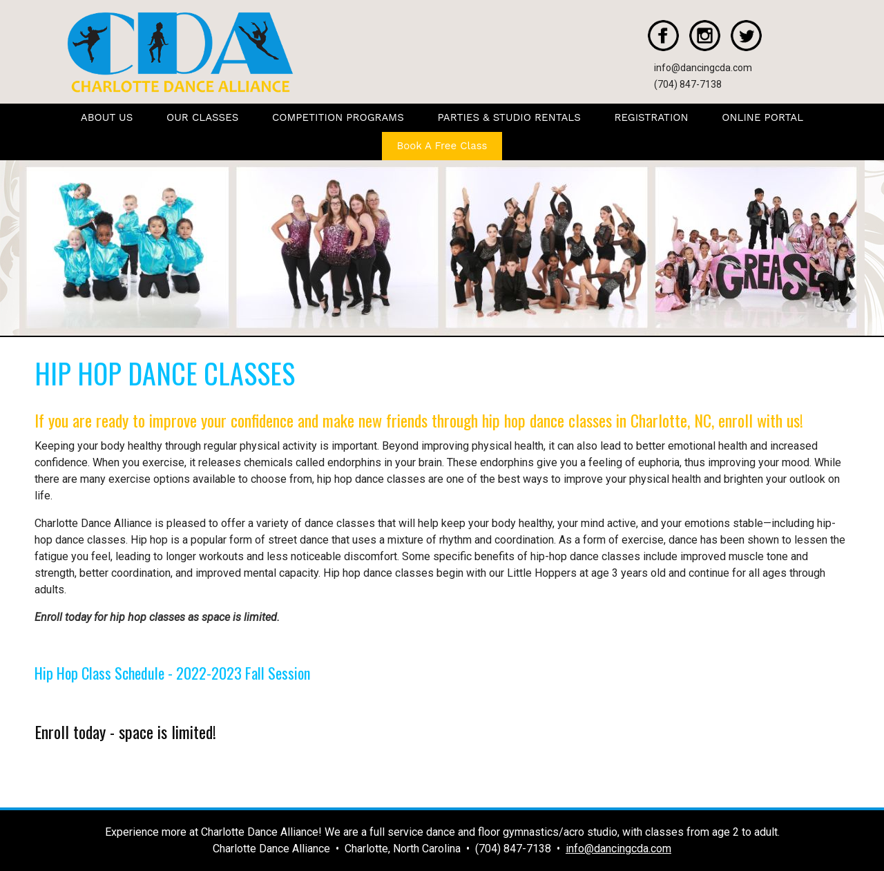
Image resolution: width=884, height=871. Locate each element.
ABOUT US (107, 117)
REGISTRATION (652, 117)
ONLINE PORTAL (762, 117)
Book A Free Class (442, 146)
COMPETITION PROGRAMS (338, 117)
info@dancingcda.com (703, 67)
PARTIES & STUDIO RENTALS (508, 117)
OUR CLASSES (202, 117)
